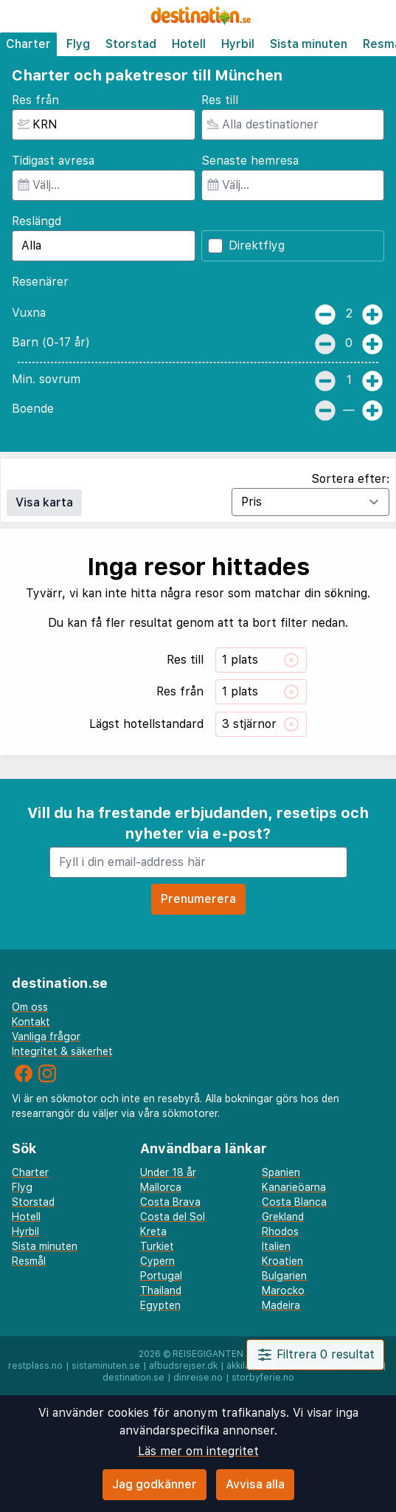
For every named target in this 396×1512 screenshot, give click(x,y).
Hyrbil (237, 44)
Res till (219, 100)
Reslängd (36, 221)
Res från (35, 100)
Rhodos (280, 1231)
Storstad (130, 44)
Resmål (29, 1261)
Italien (276, 1246)
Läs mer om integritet (198, 1451)
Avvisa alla (255, 1484)
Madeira (281, 1305)
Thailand (160, 1290)
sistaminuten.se (106, 1366)
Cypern (157, 1261)
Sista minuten (308, 44)
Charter (28, 44)
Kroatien (282, 1261)
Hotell (189, 44)
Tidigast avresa (53, 161)
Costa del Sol (172, 1217)
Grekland (283, 1217)
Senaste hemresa (250, 161)
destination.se (133, 1377)
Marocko (283, 1290)
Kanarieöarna (294, 1187)
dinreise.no (198, 1377)
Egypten (160, 1305)
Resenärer (40, 282)
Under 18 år (168, 1172)
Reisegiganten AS (215, 1354)
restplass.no (35, 1366)
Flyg (78, 44)
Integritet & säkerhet (62, 1051)
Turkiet (157, 1246)
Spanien (281, 1172)
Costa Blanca (294, 1202)
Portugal (161, 1276)
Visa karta (44, 502)
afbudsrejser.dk (183, 1366)
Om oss (30, 1007)
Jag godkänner (154, 1484)
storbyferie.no (263, 1377)
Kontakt (31, 1022)
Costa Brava (170, 1202)
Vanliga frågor (46, 1036)
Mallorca (160, 1187)
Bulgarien (284, 1276)
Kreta (153, 1231)
